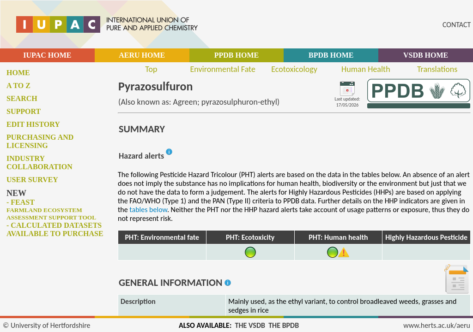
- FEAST (51, 209)
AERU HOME (142, 55)
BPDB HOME (331, 55)
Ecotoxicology (294, 69)
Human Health (365, 69)
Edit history (33, 124)
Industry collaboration (39, 162)
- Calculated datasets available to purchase (54, 229)
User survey (32, 180)
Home (18, 73)
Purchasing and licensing (39, 141)
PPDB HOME (236, 55)
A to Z (18, 85)
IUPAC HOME (47, 55)
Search (21, 98)
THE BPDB (283, 325)
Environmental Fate (222, 69)
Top (151, 69)
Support (23, 111)
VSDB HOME (425, 55)
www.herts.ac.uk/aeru (436, 325)
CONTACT (457, 24)
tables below (148, 209)
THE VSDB (250, 325)
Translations (437, 69)
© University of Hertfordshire (47, 325)
